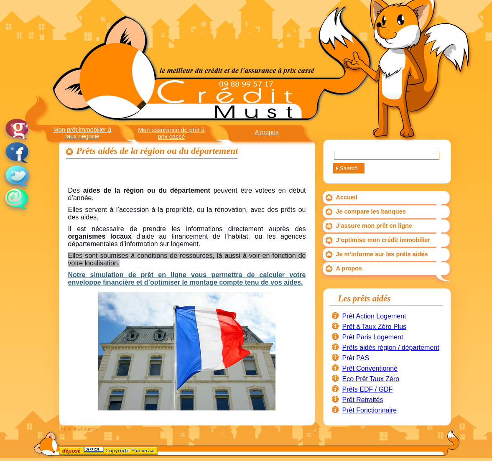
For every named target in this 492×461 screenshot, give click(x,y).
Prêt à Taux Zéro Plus (374, 326)
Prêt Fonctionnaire (369, 410)
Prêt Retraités (362, 399)
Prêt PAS (356, 358)
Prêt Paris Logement (372, 337)
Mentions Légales (79, 428)
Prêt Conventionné (370, 368)
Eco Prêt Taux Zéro (371, 378)
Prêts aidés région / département (390, 347)
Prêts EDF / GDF (367, 389)
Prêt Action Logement (374, 316)
